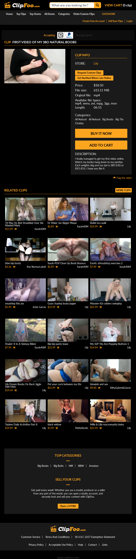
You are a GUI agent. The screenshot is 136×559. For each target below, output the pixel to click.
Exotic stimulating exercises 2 (106, 263)
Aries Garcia (39, 307)
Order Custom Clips (84, 13)
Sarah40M (40, 228)
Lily (96, 63)
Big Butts (59, 465)
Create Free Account (94, 21)
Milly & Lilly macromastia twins (107, 424)
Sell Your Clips (115, 21)
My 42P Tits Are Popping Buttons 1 (109, 343)
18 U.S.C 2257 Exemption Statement (95, 536)
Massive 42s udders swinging (106, 303)
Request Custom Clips (89, 72)
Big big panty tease (58, 343)
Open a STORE (68, 506)
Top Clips (21, 13)
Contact (92, 544)
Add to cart (101, 145)
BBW (81, 465)
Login (130, 21)
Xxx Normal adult (36, 266)
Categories (64, 13)
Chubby (79, 123)
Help (80, 544)
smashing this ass (14, 303)
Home (9, 13)
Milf (71, 465)
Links (104, 544)
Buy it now (101, 133)
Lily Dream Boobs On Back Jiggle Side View (23, 385)
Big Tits (119, 119)
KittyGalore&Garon (120, 387)
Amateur (94, 465)
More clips (123, 190)
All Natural (81, 119)
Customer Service (30, 536)
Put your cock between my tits (64, 384)
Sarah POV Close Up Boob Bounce (67, 263)
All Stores (49, 13)
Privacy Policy (36, 544)
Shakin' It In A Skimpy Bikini (20, 343)
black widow (54, 424)
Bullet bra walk (98, 222)
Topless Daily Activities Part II (21, 424)
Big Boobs (107, 119)
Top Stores (35, 13)
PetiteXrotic (81, 427)
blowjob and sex (99, 384)
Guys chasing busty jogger (62, 303)
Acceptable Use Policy (61, 544)
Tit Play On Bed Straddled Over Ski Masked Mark (24, 224)
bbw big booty (13, 263)
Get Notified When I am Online (94, 77)
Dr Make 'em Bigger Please (62, 222)
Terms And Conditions (57, 536)
